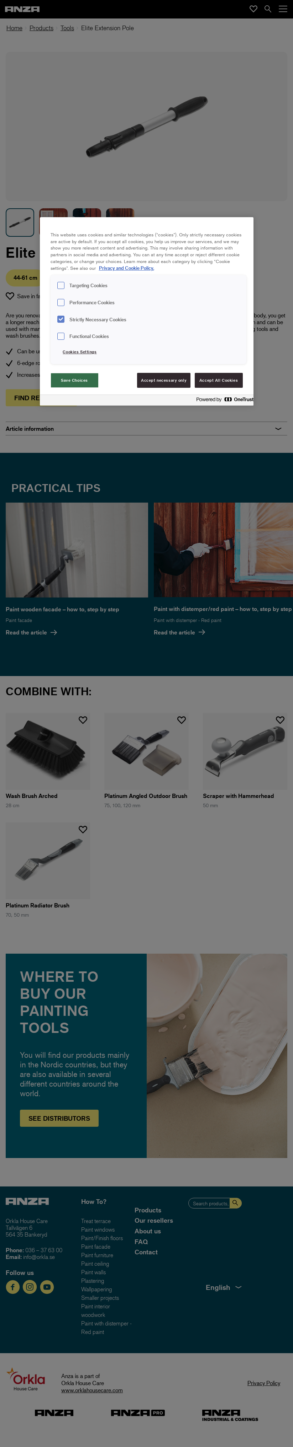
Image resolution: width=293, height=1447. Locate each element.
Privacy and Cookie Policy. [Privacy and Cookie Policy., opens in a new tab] (126, 268)
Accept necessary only (164, 380)
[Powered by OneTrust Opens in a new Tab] (223, 401)
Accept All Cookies (218, 380)
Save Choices (74, 380)
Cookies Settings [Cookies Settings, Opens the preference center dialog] (79, 351)
